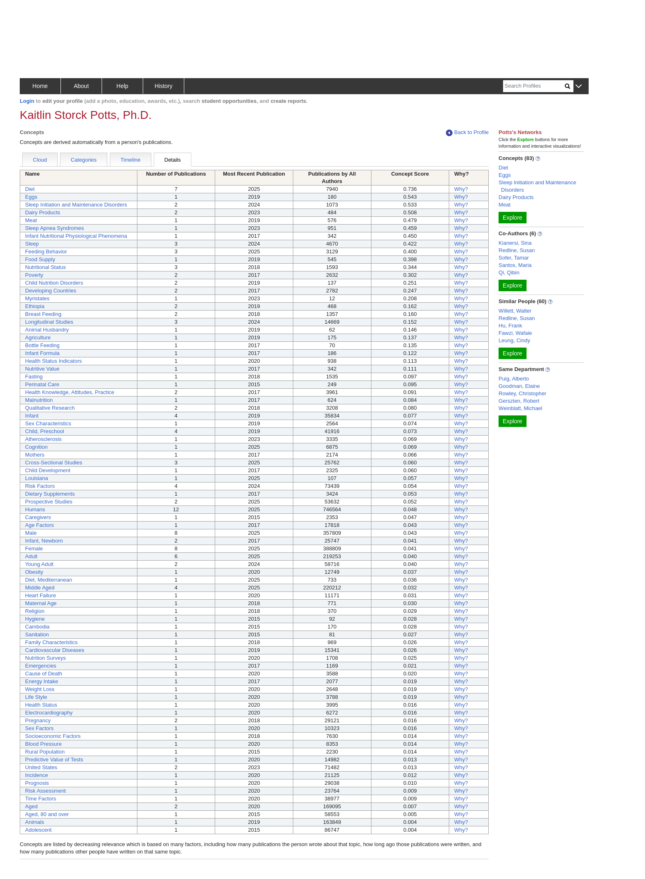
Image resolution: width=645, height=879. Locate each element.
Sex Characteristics (48, 423)
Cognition (36, 447)
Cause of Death (43, 673)
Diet (30, 189)
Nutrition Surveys (45, 658)
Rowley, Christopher (522, 393)
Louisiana (36, 478)
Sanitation (37, 634)
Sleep (32, 244)
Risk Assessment (45, 791)
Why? (461, 189)
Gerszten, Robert (519, 401)
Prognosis (37, 783)
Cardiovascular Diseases (54, 650)
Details (173, 160)
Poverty (34, 275)
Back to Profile (467, 132)
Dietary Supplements (50, 494)
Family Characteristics (51, 642)
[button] (578, 86)
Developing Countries (50, 291)
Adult (31, 556)
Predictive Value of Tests (54, 759)
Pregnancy (38, 720)
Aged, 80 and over (47, 814)
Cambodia (37, 627)
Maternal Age (41, 603)
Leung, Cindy (514, 340)
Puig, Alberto (514, 379)
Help (122, 86)
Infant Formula (42, 353)
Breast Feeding (43, 314)
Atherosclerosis (43, 439)
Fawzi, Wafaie (515, 333)
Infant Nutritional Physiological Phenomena (76, 236)
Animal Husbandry (47, 330)
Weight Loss (39, 689)
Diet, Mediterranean (48, 580)
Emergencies (40, 666)
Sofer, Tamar (514, 258)
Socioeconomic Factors (53, 736)
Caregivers (38, 517)
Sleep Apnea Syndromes (54, 228)
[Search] (534, 86)
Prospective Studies (48, 502)
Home (40, 86)
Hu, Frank (510, 325)
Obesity (34, 572)
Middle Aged (40, 587)
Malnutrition (39, 400)
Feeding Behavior (46, 251)
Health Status (41, 705)
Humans (35, 509)
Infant (32, 416)
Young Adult (39, 564)
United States (41, 767)
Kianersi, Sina (515, 243)
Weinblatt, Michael (520, 408)
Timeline (131, 160)
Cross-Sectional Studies (53, 462)
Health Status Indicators (53, 361)
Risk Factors (40, 486)
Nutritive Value (42, 369)
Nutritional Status (45, 267)
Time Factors (40, 799)
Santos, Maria (515, 265)
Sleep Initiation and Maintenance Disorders (76, 205)
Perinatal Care (42, 384)
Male (31, 533)
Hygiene (35, 619)
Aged (31, 806)
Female (34, 548)
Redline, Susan (517, 250)
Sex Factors (39, 728)
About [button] (81, 86)
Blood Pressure (43, 744)
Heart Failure (40, 595)
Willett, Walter (515, 311)
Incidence (36, 775)
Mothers (34, 455)
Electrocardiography (49, 713)
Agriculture (38, 337)
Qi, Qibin (509, 272)
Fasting (34, 376)
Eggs (31, 197)
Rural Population (45, 752)
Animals (34, 822)
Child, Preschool (44, 431)
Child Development (47, 470)
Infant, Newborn (44, 541)
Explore (512, 217)
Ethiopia (34, 306)
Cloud (40, 160)
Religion (34, 611)
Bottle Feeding (42, 345)
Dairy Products (42, 212)
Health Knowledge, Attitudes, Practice (69, 392)
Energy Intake (41, 681)
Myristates (37, 298)
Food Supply (40, 259)
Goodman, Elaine (519, 386)
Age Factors (39, 525)
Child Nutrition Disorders (54, 283)
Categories (84, 160)
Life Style (36, 697)
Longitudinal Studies (49, 322)
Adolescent (38, 830)
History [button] (164, 86)
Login (27, 101)
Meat (31, 220)
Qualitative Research (50, 408)
